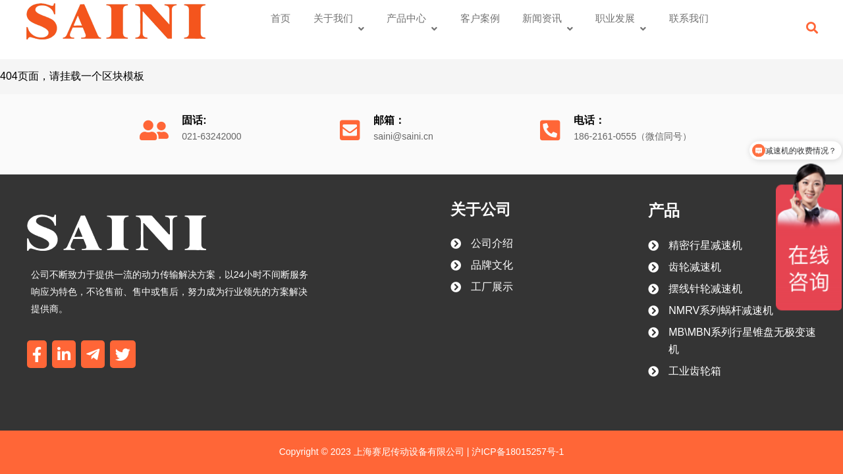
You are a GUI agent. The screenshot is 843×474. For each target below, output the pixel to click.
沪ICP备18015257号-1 (516, 436)
